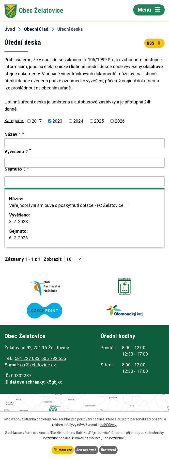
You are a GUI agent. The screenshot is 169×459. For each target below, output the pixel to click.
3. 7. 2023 (18, 221)
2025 (99, 121)
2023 (57, 121)
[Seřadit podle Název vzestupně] (23, 132)
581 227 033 (27, 358)
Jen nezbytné (86, 450)
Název (12, 134)
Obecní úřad (36, 29)
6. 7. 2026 (18, 237)
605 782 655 (53, 358)
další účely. (108, 425)
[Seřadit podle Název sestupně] (23, 134)
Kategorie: (14, 120)
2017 (37, 121)
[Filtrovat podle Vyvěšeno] (84, 163)
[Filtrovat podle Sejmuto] (84, 181)
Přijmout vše (62, 450)
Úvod (9, 29)
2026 (120, 121)
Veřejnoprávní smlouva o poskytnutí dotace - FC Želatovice (70, 205)
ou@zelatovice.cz (38, 364)
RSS (154, 43)
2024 (78, 121)
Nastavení (108, 450)
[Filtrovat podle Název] (84, 143)
